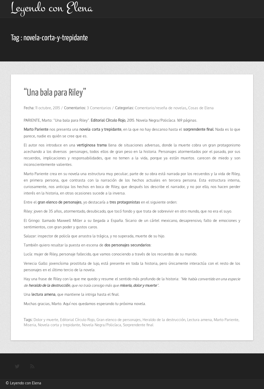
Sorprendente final (138, 325)
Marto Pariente (226, 319)
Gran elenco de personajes (118, 319)
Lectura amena (199, 319)
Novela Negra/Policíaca (101, 325)
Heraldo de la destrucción (164, 319)
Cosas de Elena (201, 108)
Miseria (30, 325)
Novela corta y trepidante (59, 325)
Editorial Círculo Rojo (77, 319)
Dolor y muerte (46, 319)
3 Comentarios (99, 108)
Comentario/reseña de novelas (160, 108)
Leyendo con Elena (25, 383)
